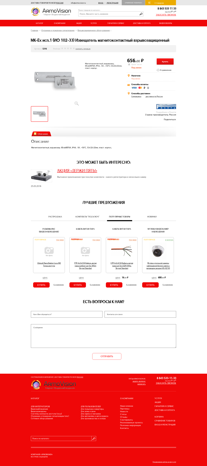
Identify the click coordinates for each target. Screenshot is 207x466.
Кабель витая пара (85, 229)
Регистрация (112, 3)
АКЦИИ (79, 23)
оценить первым (83, 48)
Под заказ (60, 240)
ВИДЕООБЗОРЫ (165, 23)
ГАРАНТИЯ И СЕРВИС (115, 23)
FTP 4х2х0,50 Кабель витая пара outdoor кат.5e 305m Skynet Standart (85, 265)
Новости (124, 411)
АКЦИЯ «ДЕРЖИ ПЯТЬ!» (77, 170)
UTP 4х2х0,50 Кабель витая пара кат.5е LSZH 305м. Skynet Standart (122, 265)
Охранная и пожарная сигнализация (57, 30)
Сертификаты (126, 420)
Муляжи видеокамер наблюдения (158, 230)
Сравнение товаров (133, 3)
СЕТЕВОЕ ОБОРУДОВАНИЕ (42, 418)
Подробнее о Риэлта (166, 112)
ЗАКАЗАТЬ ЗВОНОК (166, 14)
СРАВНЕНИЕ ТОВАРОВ (165, 420)
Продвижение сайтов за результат (164, 462)
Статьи (123, 414)
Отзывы (123, 417)
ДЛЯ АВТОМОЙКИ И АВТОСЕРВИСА (94, 416)
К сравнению (165, 70)
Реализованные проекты (131, 422)
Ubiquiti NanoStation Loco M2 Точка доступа (49, 264)
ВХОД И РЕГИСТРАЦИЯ (165, 424)
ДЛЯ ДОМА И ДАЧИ (88, 411)
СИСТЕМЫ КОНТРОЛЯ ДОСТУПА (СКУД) (46, 413)
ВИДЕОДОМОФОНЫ (38, 411)
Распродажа (77, 239)
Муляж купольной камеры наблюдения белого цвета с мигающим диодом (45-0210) (158, 265)
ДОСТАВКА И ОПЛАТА (141, 23)
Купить (165, 61)
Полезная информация (130, 425)
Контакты (124, 428)
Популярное (40, 240)
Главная (34, 30)
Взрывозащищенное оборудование (94, 30)
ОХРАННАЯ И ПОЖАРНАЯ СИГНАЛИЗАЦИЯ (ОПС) (50, 416)
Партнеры (124, 408)
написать (141, 384)
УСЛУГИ (158, 398)
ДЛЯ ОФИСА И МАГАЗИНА (91, 413)
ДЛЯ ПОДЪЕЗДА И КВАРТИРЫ (92, 409)
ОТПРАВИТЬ (107, 356)
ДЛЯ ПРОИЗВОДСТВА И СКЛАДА (93, 418)
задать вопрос (139, 381)
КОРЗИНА (159, 416)
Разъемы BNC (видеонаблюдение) (49, 230)
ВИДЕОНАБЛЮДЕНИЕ (39, 409)
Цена (45, 278)
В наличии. (169, 240)
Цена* (134, 64)
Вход (100, 3)
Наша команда (126, 406)
